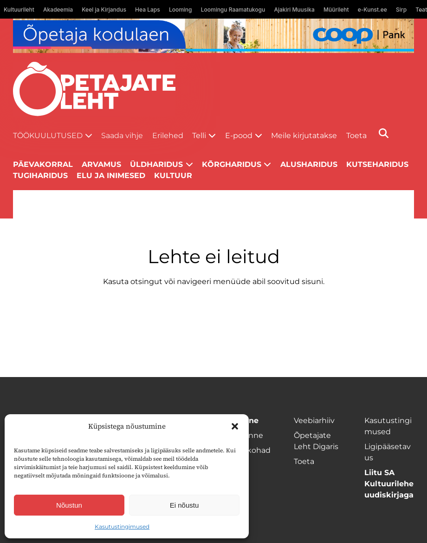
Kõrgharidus (231, 164)
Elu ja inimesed (111, 175)
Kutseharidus (377, 164)
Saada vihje (122, 135)
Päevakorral (43, 164)
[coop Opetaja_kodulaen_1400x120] (213, 36)
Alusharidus (308, 164)
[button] (234, 426)
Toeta (356, 135)
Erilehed (167, 135)
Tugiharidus (40, 175)
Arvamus (101, 164)
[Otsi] (383, 133)
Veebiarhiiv (314, 420)
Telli (199, 135)
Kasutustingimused (122, 526)
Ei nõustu (184, 505)
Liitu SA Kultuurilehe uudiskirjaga (389, 483)
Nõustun (69, 505)
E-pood (238, 135)
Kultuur (173, 175)
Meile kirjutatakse (304, 135)
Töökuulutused (48, 135)
